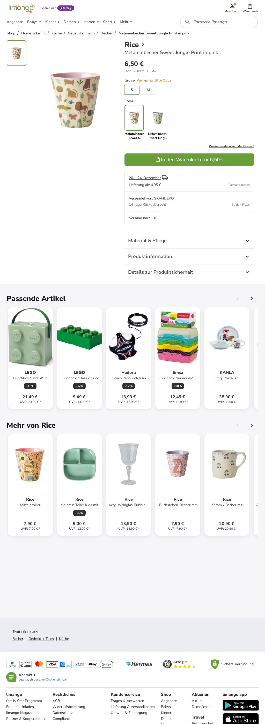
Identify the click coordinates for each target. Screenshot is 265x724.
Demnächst (201, 707)
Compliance (62, 719)
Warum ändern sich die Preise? (231, 147)
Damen (166, 719)
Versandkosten (239, 185)
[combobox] (219, 22)
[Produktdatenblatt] (30, 359)
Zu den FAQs (241, 205)
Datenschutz (62, 713)
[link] (157, 123)
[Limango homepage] (21, 8)
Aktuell (197, 701)
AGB (56, 701)
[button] (250, 8)
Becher (17, 639)
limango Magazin (19, 713)
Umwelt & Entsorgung (129, 713)
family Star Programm (24, 701)
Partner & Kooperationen (26, 719)
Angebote (169, 701)
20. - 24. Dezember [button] (145, 178)
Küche (64, 639)
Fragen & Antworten (127, 701)
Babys (166, 707)
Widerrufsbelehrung (69, 707)
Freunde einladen (20, 707)
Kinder (166, 713)
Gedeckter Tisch (41, 639)
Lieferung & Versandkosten (133, 707)
